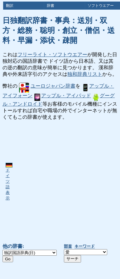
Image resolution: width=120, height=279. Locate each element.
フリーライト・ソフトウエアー (52, 54)
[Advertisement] (58, 182)
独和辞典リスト (84, 74)
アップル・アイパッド (62, 95)
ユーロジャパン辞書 (47, 86)
